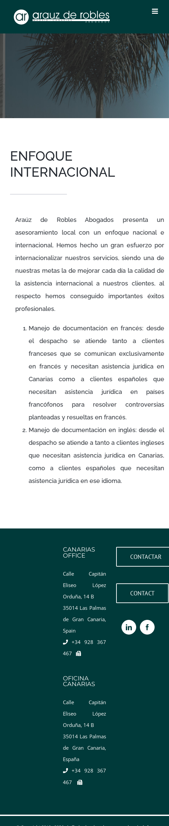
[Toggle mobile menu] (155, 11)
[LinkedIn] (128, 627)
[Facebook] (147, 627)
